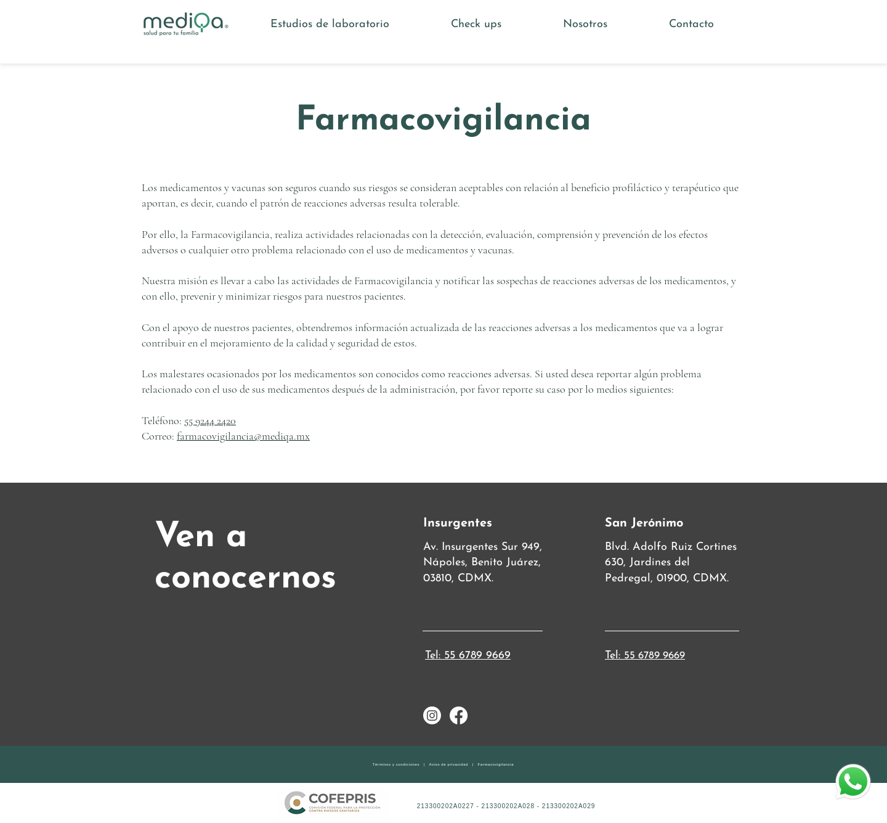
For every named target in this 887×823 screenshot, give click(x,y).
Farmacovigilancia (496, 764)
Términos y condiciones (396, 764)
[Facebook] (459, 715)
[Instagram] (432, 715)
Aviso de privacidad (448, 764)
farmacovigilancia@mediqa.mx (243, 436)
